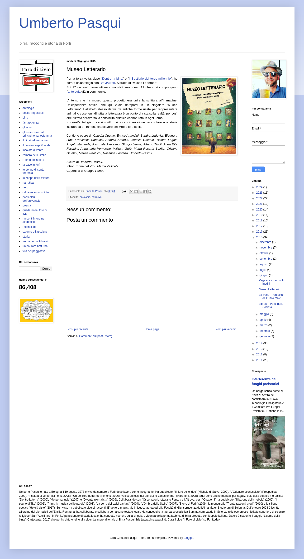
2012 (259, 354)
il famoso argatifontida (36, 145)
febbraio (265, 331)
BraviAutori (107, 83)
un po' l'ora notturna (35, 246)
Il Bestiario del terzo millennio (150, 78)
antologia (74, 91)
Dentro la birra (112, 78)
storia (26, 236)
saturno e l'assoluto (35, 231)
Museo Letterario (269, 289)
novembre (266, 247)
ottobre (264, 253)
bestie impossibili (33, 113)
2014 (259, 343)
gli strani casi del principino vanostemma (37, 134)
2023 (259, 192)
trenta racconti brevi (35, 241)
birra (25, 117)
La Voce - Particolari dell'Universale (271, 296)
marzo (264, 325)
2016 (259, 231)
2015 (259, 237)
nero (25, 187)
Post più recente (78, 329)
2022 (259, 198)
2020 (259, 209)
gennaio (265, 336)
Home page (152, 329)
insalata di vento (33, 150)
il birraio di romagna (35, 140)
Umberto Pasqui (70, 23)
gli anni (27, 127)
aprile (263, 319)
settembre (266, 258)
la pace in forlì (31, 164)
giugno (264, 275)
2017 (259, 226)
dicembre (266, 242)
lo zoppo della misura (36, 178)
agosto (264, 264)
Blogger (189, 538)
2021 (259, 203)
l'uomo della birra (33, 160)
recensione (30, 227)
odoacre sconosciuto (36, 192)
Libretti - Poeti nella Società (271, 305)
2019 (259, 215)
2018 (259, 220)
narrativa (97, 197)
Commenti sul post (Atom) (95, 336)
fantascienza (30, 122)
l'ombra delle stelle (34, 155)
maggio (265, 314)
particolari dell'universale (32, 199)
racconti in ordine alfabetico (33, 220)
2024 (259, 187)
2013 (259, 349)
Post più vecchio (226, 329)
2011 (259, 360)
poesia (27, 205)
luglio (263, 270)
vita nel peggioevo (34, 251)
